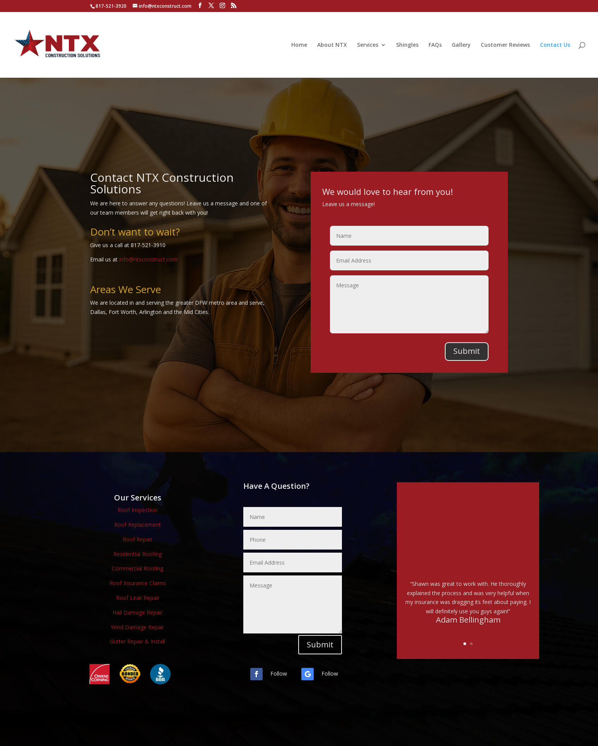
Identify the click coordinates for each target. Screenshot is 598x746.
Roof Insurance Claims (137, 583)
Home (299, 45)
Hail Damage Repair (137, 612)
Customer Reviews (505, 45)
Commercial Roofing (137, 568)
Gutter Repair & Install (137, 641)
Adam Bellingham (468, 625)
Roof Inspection (137, 510)
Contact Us (555, 45)
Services (367, 45)
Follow (278, 673)
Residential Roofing (137, 554)
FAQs (435, 45)
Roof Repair (137, 539)
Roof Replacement (137, 524)
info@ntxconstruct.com (148, 259)
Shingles (407, 45)
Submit (466, 351)
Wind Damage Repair (137, 627)
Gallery (461, 45)
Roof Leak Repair (137, 597)
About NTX (332, 45)
